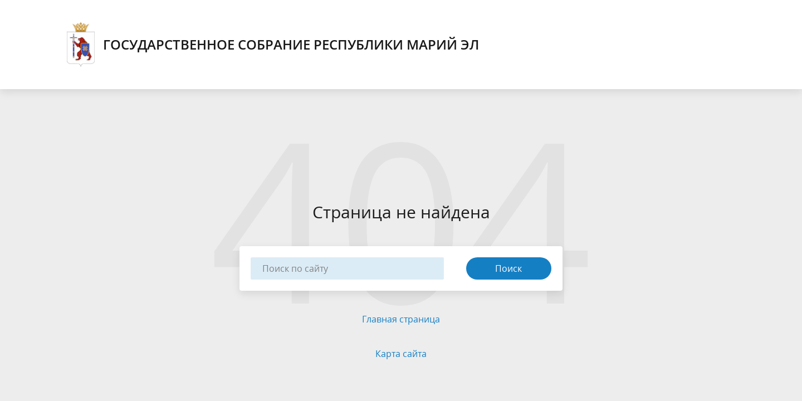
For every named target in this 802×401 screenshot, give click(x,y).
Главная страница (401, 319)
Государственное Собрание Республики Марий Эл (273, 44)
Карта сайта (401, 354)
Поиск (508, 268)
